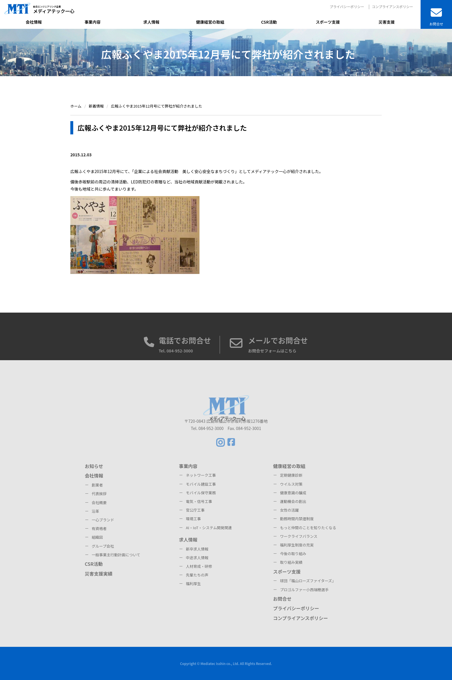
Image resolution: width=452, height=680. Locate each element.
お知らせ (94, 466)
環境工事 (193, 518)
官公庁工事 (195, 510)
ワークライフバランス (298, 536)
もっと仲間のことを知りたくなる (308, 527)
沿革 (95, 511)
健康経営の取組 (289, 466)
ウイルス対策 (291, 484)
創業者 (97, 485)
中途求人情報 (197, 557)
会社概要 (99, 502)
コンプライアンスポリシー (392, 6)
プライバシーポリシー (346, 6)
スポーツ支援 (287, 571)
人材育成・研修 (199, 566)
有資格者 (99, 528)
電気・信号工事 (199, 501)
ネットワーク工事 (201, 475)
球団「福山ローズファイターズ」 (308, 580)
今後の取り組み (293, 553)
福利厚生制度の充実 (297, 545)
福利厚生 (193, 583)
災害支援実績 (98, 573)
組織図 (97, 537)
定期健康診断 (291, 475)
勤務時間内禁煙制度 (297, 518)
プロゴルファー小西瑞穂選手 (304, 589)
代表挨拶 (99, 493)
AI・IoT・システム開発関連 (209, 527)
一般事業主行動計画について (116, 554)
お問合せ (282, 598)
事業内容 (188, 466)
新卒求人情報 (197, 549)
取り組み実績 (291, 562)
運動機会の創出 (293, 501)
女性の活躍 (289, 510)
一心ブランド (103, 520)
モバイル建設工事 (201, 484)
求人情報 (188, 539)
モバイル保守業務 (201, 492)
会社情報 (94, 475)
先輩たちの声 (197, 575)
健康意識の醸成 (293, 492)
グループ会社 (103, 546)
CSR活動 (94, 563)
